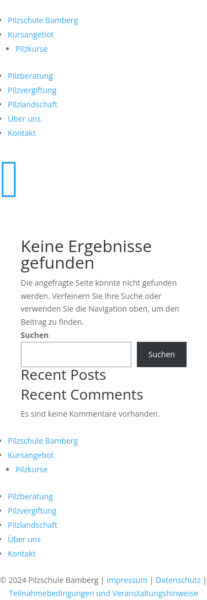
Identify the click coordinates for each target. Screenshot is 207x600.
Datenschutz (178, 580)
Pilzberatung (30, 75)
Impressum (127, 580)
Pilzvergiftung (32, 90)
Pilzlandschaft (32, 104)
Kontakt (22, 133)
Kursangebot (31, 34)
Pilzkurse (31, 48)
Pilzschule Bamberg (43, 20)
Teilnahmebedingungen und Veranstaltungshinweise (103, 593)
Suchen (35, 335)
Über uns (24, 118)
